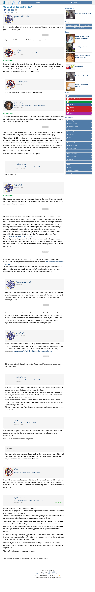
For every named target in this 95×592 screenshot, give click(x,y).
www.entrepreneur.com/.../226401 (21, 236)
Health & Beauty (71, 148)
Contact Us (55, 574)
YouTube (70, 110)
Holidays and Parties (72, 151)
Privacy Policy (47, 574)
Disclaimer (39, 574)
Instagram (71, 113)
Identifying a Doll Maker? (81, 47)
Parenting (69, 162)
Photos (69, 167)
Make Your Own (71, 156)
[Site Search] (74, 2)
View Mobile (52, 572)
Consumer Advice (72, 25)
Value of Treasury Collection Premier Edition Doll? (82, 56)
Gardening (71, 102)
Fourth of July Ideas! (73, 96)
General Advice (86, 25)
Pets (68, 164)
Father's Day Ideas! (73, 99)
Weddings (70, 173)
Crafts (69, 137)
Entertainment (71, 142)
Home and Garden (72, 153)
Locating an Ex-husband (81, 75)
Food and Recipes (72, 145)
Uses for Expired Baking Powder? (81, 85)
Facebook (71, 105)
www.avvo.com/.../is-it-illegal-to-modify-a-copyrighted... (32, 351)
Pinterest (70, 108)
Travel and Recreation (73, 170)
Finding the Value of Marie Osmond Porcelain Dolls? (82, 37)
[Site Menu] (38, 2)
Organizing (70, 159)
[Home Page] (11, 1)
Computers (70, 129)
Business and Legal (72, 126)
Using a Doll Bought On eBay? (83, 13)
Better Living (70, 121)
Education (70, 140)
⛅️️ (59, 576)
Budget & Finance (72, 123)
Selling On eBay (79, 66)
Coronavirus (70, 134)
